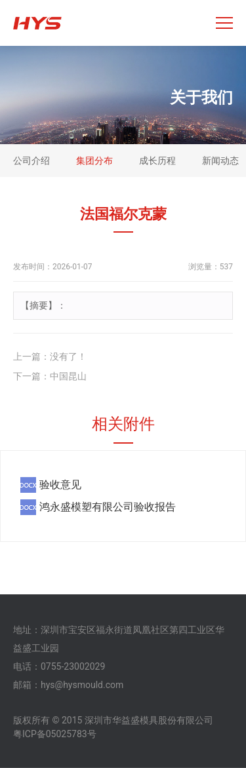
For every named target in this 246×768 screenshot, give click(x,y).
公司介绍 (31, 160)
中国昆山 (68, 376)
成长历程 (157, 160)
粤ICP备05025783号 (54, 734)
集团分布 (94, 160)
